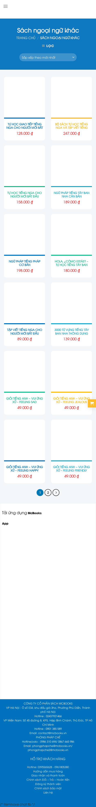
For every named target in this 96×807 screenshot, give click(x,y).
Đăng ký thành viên (48, 784)
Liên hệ (48, 792)
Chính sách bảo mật (48, 788)
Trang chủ (25, 37)
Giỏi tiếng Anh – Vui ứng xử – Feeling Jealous (71, 400)
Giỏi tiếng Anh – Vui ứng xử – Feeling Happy (24, 468)
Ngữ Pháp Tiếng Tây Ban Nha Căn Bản (71, 194)
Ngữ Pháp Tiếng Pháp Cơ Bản (24, 262)
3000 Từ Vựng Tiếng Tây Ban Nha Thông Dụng (72, 331)
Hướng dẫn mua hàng (48, 771)
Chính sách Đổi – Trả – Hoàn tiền (48, 779)
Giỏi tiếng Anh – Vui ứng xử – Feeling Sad (24, 400)
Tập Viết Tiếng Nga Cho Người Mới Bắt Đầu (24, 331)
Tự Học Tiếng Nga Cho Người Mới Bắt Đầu (24, 194)
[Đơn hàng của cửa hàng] (48, 57)
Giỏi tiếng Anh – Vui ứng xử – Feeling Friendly (71, 468)
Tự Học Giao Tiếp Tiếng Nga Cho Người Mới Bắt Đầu (24, 127)
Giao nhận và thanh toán (48, 775)
